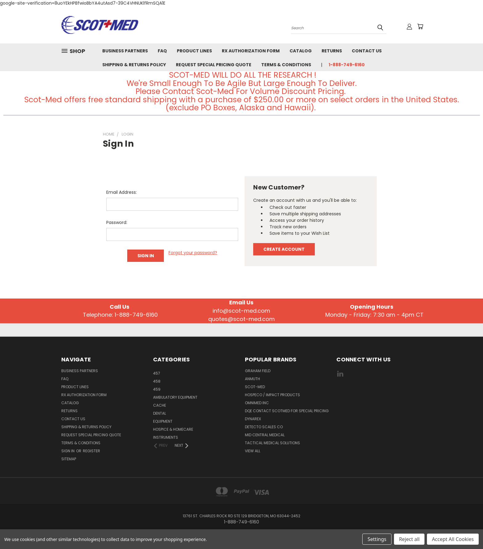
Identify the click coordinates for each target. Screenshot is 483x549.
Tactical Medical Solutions (272, 442)
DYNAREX (253, 418)
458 (156, 381)
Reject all (409, 539)
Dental (159, 413)
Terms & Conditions (286, 65)
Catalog (301, 51)
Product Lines (194, 51)
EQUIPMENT (162, 421)
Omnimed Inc (257, 402)
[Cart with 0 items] (420, 26)
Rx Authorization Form (251, 51)
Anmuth (252, 378)
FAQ (162, 51)
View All (252, 450)
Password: (116, 222)
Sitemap (68, 459)
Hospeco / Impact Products (272, 394)
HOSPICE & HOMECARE (173, 429)
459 (156, 389)
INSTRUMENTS (165, 437)
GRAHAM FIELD (257, 370)
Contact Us (367, 51)
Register (91, 450)
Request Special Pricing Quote (213, 65)
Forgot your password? (192, 253)
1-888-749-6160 (347, 65)
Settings (376, 539)
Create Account (284, 249)
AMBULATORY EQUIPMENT (175, 397)
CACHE (159, 405)
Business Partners (125, 51)
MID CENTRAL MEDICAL (265, 434)
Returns (332, 51)
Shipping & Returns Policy (134, 65)
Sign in (68, 450)
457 (156, 373)
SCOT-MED (255, 386)
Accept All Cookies (453, 539)
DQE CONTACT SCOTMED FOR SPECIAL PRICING (287, 410)
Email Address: (121, 192)
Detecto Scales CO (264, 426)
